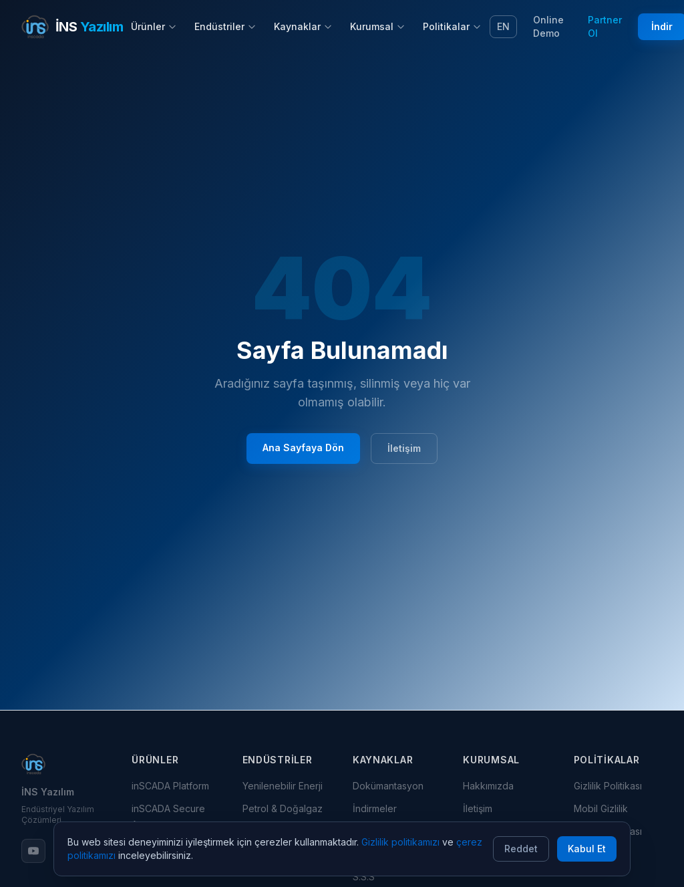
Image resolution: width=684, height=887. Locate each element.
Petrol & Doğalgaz (282, 808)
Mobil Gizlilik (601, 808)
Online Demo (548, 26)
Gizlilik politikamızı (400, 842)
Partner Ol (605, 26)
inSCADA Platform (170, 785)
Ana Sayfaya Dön (303, 447)
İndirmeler (375, 808)
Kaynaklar (303, 26)
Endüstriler (225, 26)
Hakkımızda (488, 785)
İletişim (404, 448)
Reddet (521, 848)
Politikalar (452, 26)
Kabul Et (587, 848)
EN (503, 26)
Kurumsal (377, 26)
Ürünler (154, 26)
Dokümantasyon (388, 785)
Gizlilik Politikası (608, 785)
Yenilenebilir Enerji (282, 785)
